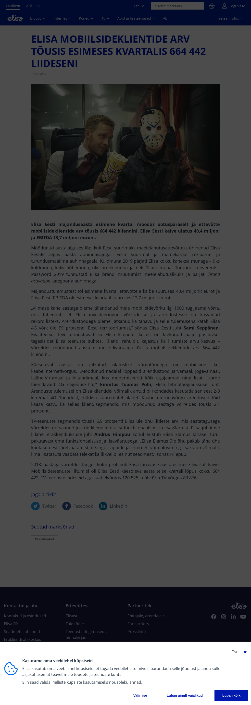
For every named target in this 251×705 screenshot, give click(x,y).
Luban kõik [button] (231, 695)
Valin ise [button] (140, 695)
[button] (237, 652)
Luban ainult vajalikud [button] (185, 695)
